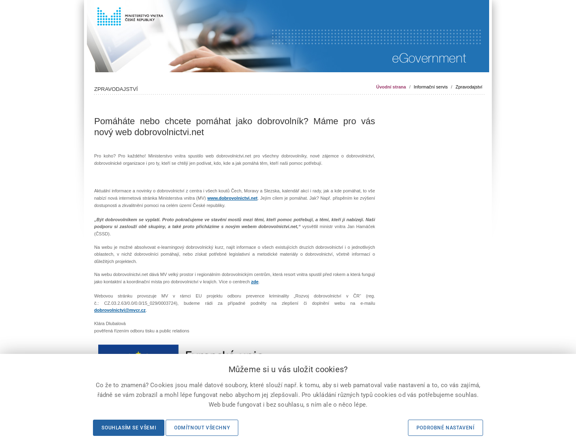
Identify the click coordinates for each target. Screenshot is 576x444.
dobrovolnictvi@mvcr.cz (120, 310)
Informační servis (431, 86)
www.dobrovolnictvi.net (232, 198)
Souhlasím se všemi (128, 428)
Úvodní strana (391, 86)
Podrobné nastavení (445, 428)
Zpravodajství (468, 86)
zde (254, 281)
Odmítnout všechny (202, 428)
